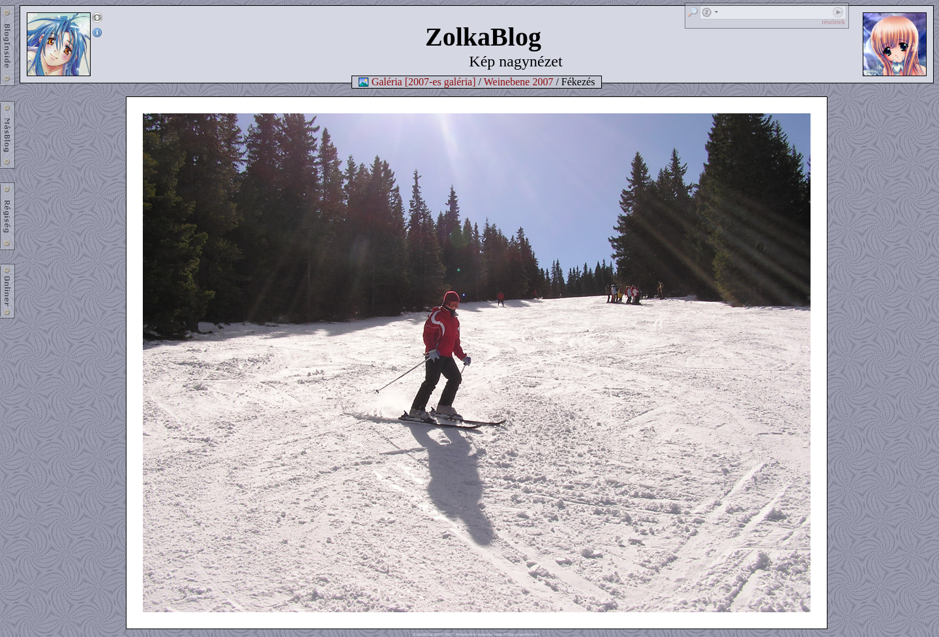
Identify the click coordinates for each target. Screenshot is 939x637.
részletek (833, 21)
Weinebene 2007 (519, 81)
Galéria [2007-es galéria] (424, 81)
